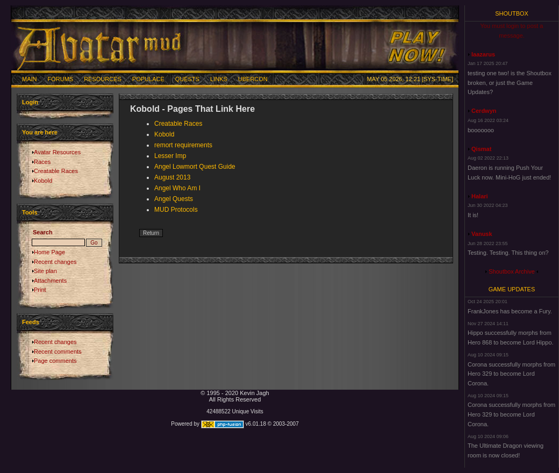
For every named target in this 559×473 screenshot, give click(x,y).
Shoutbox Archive (512, 271)
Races (42, 162)
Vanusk (481, 234)
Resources (102, 79)
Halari (479, 196)
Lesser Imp (170, 156)
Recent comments (58, 351)
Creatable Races (56, 171)
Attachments (50, 280)
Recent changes (55, 262)
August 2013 (172, 177)
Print (40, 289)
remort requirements (183, 145)
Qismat (481, 149)
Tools (30, 212)
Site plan (45, 271)
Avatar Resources (57, 152)
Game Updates (512, 289)
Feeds (30, 322)
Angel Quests (173, 199)
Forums (61, 79)
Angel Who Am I (177, 188)
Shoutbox (511, 13)
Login (30, 102)
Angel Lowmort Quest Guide (194, 166)
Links (218, 79)
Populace (148, 79)
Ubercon (253, 79)
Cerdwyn (483, 111)
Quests (187, 79)
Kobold (43, 180)
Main (29, 79)
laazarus (483, 54)
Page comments (55, 360)
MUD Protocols (176, 209)
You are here (40, 132)
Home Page (49, 252)
